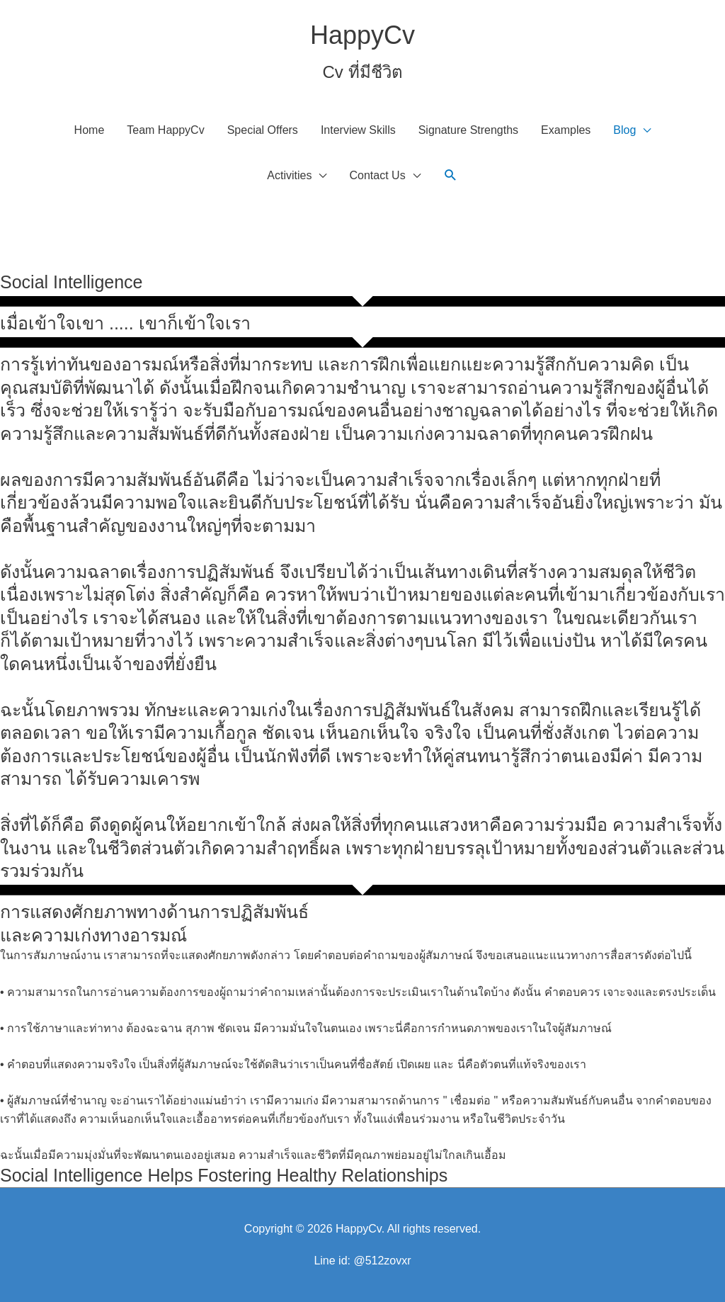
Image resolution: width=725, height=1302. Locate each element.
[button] (450, 175)
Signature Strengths (468, 130)
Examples (565, 130)
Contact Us (377, 175)
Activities (289, 175)
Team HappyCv (165, 130)
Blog (624, 130)
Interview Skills (358, 130)
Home (89, 130)
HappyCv (362, 35)
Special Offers (262, 130)
